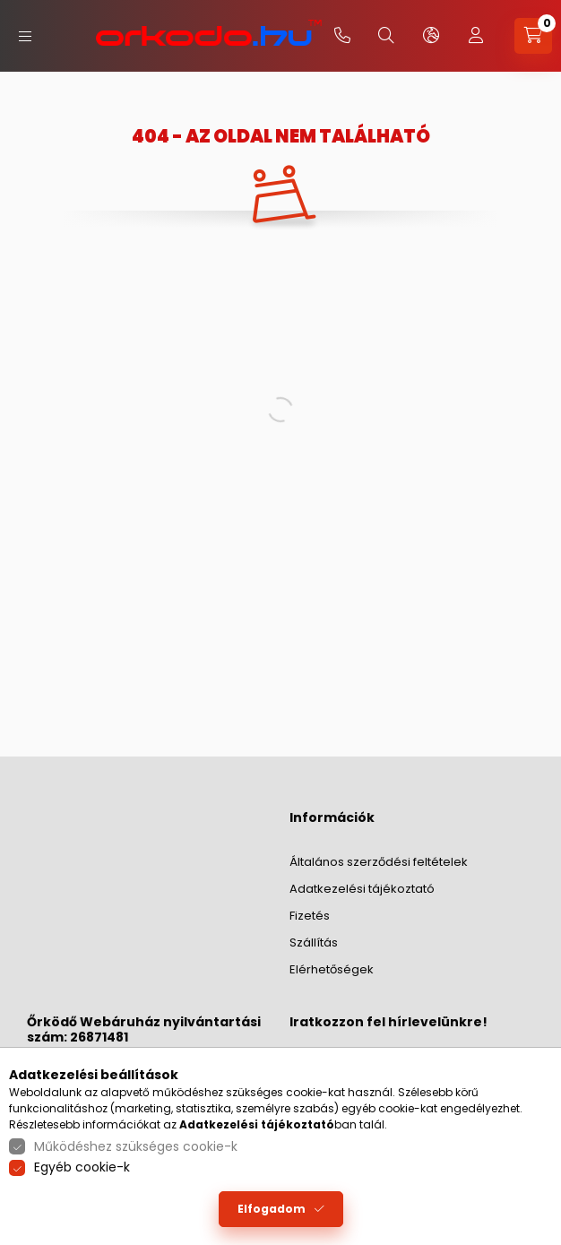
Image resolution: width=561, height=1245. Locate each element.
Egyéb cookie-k (82, 1167)
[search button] (386, 36)
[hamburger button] (25, 36)
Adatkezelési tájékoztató (362, 888)
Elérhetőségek (331, 969)
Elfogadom (271, 1208)
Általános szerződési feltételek (378, 861)
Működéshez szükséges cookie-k (135, 1146)
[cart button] (533, 36)
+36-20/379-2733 (342, 35)
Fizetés (309, 915)
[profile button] (476, 36)
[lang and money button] (431, 36)
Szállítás (313, 942)
